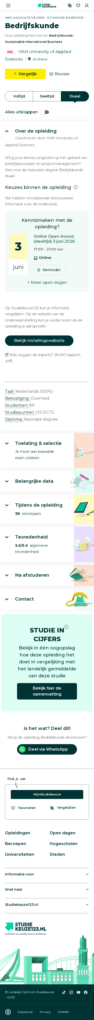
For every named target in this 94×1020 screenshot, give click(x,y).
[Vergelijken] (69, 5)
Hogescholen (63, 843)
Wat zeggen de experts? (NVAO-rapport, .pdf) (43, 358)
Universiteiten (19, 854)
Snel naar (14, 889)
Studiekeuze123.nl (21, 904)
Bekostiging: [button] (18, 398)
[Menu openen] (8, 5)
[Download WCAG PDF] (8, 1012)
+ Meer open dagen (47, 282)
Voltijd (19, 96)
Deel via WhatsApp (43, 749)
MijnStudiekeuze (47, 794)
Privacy (46, 1012)
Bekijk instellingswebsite (39, 340)
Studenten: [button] (17, 405)
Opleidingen (17, 833)
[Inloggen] (86, 5)
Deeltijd (47, 96)
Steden (57, 854)
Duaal (75, 96)
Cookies (63, 1012)
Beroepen (15, 843)
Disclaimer (26, 1012)
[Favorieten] (78, 5)
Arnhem (40, 59)
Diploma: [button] (14, 419)
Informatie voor (19, 874)
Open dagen (62, 833)
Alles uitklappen (27, 112)
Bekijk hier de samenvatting (47, 691)
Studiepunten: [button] (20, 412)
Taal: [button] (10, 391)
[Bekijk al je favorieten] (23, 808)
